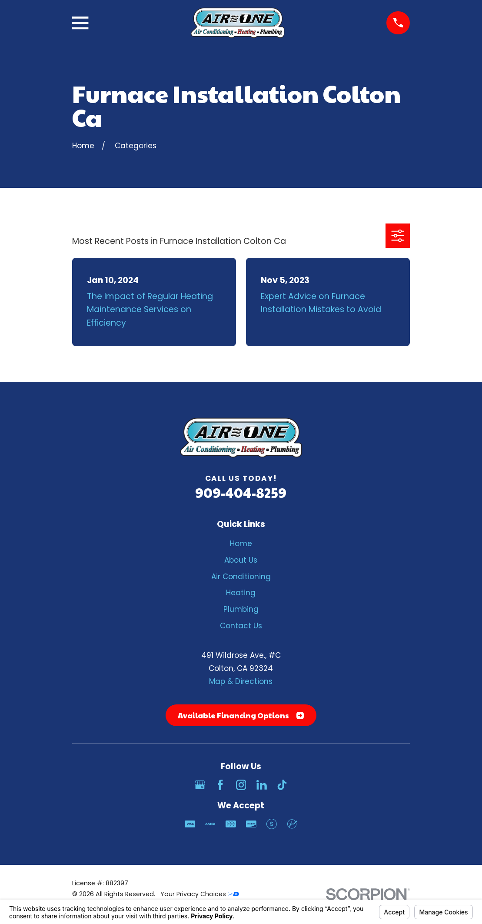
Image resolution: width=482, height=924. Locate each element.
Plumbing (241, 609)
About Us (240, 560)
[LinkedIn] (261, 785)
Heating (241, 592)
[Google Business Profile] (200, 785)
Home (241, 543)
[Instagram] (241, 785)
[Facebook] (220, 785)
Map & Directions (241, 681)
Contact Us (241, 625)
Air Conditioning (241, 576)
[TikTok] (282, 785)
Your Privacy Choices (199, 894)
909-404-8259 (240, 492)
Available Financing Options (241, 715)
